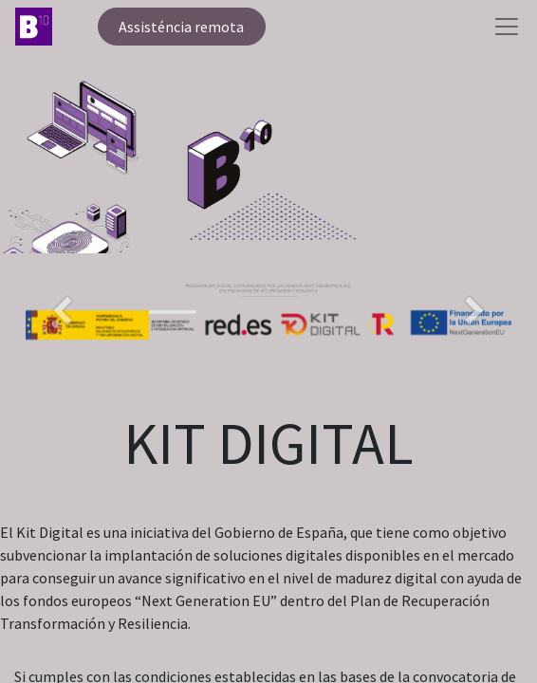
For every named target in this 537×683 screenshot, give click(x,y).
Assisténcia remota (181, 26)
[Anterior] (62, 342)
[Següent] (474, 342)
